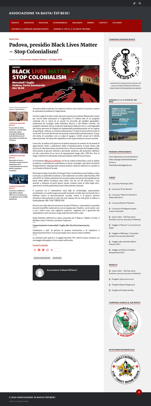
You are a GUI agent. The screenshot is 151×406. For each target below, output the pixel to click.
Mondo (90, 23)
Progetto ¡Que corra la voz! (123, 279)
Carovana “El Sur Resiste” (122, 189)
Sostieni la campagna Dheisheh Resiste (30, 29)
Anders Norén (22, 401)
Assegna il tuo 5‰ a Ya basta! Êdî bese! (72, 29)
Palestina (43, 23)
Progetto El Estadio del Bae (123, 290)
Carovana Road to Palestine (123, 203)
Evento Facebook (40, 245)
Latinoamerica (60, 23)
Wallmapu (77, 23)
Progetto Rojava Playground (123, 284)
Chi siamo (117, 23)
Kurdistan (29, 23)
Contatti (103, 23)
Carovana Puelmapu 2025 (122, 183)
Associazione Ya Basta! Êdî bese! (39, 13)
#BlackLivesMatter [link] (53, 160)
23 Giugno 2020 (55, 59)
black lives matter (42, 258)
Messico (15, 23)
